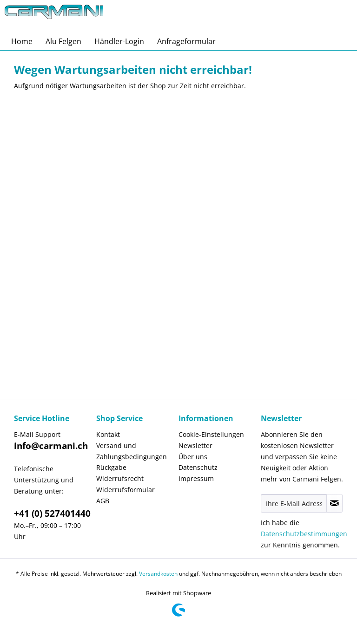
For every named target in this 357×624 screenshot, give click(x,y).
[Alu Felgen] (63, 41)
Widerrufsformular (125, 489)
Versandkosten (158, 574)
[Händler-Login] (119, 41)
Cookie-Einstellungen (211, 434)
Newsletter (195, 445)
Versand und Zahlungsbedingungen (131, 451)
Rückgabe (111, 467)
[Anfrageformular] (186, 41)
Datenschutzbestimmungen (304, 533)
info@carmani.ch (51, 446)
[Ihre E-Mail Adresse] (294, 503)
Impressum (196, 478)
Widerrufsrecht (120, 478)
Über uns (192, 456)
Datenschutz (198, 467)
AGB (102, 500)
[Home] (22, 41)
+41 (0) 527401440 (52, 513)
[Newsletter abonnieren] (334, 503)
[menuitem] (22, 41)
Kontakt (108, 434)
